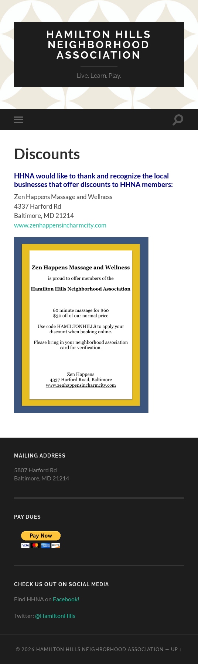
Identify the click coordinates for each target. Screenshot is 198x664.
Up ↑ (176, 649)
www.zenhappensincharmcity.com (60, 225)
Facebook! (66, 598)
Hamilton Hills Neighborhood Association (98, 44)
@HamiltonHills (55, 615)
